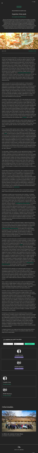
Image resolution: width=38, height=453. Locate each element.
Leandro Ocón (19, 355)
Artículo (9, 435)
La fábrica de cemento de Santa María (12, 434)
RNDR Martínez (19, 366)
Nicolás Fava (5, 435)
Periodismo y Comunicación (16, 435)
